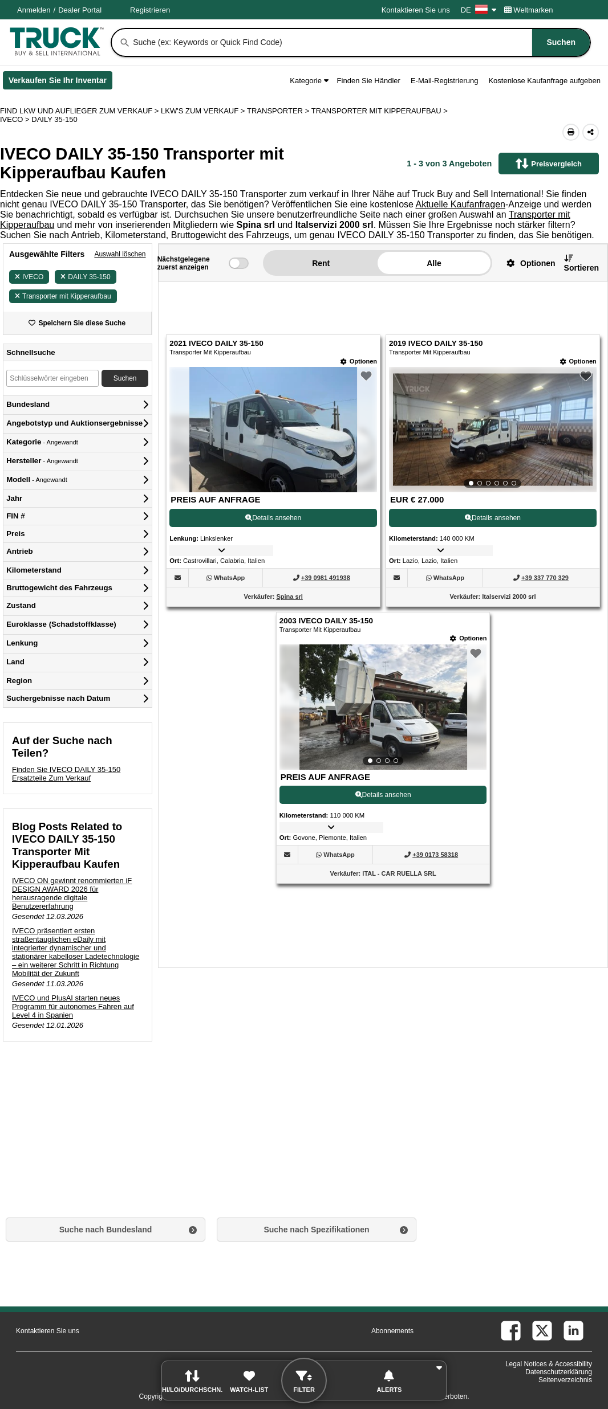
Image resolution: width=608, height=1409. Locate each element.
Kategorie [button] (309, 80)
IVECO (29, 277)
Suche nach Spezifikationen (316, 1229)
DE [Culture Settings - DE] (478, 10)
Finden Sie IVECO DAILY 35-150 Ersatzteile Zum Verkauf (66, 773)
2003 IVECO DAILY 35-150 (326, 620)
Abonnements (392, 1331)
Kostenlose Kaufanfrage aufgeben (544, 80)
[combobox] (360, 42)
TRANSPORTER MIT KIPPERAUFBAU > (380, 111)
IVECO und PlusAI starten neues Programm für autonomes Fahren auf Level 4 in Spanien (73, 1006)
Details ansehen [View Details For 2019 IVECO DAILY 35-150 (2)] (493, 518)
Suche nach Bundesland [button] (105, 1229)
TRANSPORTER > (279, 111)
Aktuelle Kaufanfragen (460, 204)
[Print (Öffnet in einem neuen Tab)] (570, 132)
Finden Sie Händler (368, 80)
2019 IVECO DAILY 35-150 (436, 343)
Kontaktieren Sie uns (416, 10)
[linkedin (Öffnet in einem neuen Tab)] (573, 1330)
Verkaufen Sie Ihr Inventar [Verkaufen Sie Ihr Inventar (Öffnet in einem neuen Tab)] (60, 82)
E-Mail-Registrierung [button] (444, 80)
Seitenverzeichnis (565, 1380)
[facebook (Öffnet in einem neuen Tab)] (511, 1330)
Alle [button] (434, 263)
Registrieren (150, 10)
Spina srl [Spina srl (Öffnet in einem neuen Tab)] (289, 596)
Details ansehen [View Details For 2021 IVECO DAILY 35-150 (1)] (273, 518)
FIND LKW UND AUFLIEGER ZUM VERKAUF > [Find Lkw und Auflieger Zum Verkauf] (80, 111)
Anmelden (34, 10)
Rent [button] (321, 263)
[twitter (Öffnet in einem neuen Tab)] (542, 1330)
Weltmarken (528, 10)
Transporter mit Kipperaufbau (63, 296)
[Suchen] (124, 42)
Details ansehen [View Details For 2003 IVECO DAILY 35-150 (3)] (383, 795)
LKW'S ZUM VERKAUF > (204, 111)
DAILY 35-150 (85, 277)
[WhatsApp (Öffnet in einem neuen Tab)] (229, 577)
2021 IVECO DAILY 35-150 (216, 343)
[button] (526, 263)
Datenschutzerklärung (558, 1372)
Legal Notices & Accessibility (548, 1364)
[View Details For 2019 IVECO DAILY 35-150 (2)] (493, 429)
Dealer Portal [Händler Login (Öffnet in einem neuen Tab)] (80, 10)
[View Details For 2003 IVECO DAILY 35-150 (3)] (383, 707)
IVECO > (15, 119)
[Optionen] (359, 361)
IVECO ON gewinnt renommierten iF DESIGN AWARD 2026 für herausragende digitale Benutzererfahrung (72, 893)
